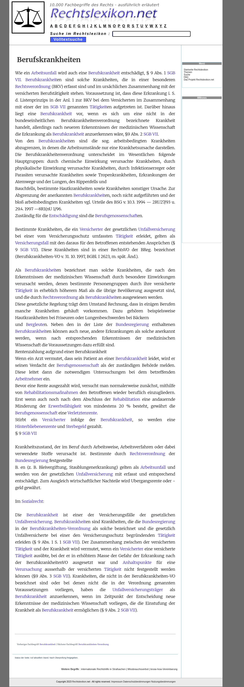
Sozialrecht (32, 501)
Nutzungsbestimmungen (163, 681)
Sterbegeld (76, 426)
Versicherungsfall (32, 242)
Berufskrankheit (104, 72)
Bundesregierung (132, 324)
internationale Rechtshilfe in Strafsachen (103, 669)
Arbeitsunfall (44, 72)
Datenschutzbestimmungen (137, 681)
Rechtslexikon (79, 681)
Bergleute (35, 324)
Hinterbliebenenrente (35, 426)
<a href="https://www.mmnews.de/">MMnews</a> (202, 171)
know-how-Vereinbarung (164, 669)
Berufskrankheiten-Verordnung (60, 528)
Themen (188, 72)
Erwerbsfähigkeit (64, 406)
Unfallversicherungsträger (137, 589)
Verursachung (28, 569)
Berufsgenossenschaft (116, 215)
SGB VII (58, 106)
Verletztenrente (82, 412)
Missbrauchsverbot (138, 669)
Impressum (116, 681)
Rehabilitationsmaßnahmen (51, 392)
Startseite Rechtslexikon (196, 69)
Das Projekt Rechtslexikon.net (199, 79)
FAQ (186, 77)
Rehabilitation (126, 399)
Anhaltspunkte (137, 562)
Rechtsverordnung (33, 86)
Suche (187, 74)
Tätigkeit (98, 106)
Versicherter (91, 229)
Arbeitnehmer (29, 378)
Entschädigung (63, 215)
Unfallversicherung (156, 229)
